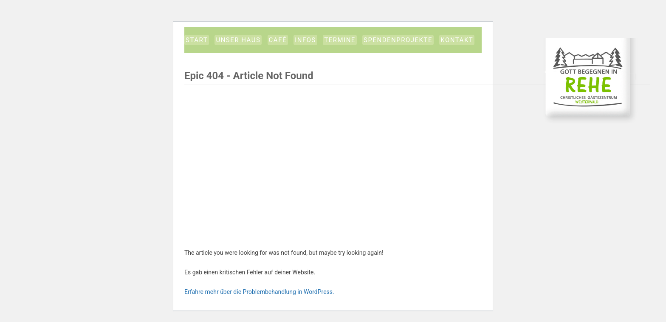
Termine (340, 40)
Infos (305, 40)
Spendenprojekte (398, 40)
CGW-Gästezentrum (590, 81)
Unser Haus (238, 40)
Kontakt (456, 40)
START (197, 40)
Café (278, 40)
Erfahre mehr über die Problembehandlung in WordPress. (259, 291)
